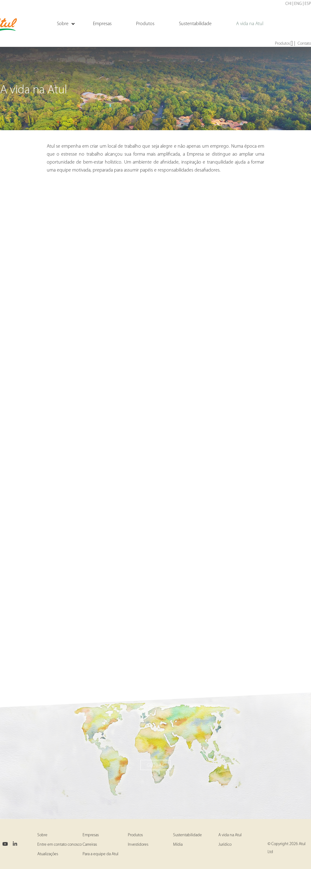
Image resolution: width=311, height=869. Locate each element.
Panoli (156, 642)
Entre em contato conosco (59, 844)
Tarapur (155, 506)
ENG (298, 4)
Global (155, 765)
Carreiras (90, 844)
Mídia (178, 844)
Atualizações (47, 854)
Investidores (138, 844)
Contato (304, 43)
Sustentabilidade (187, 835)
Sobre (42, 835)
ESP (308, 4)
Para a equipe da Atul (100, 854)
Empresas (91, 835)
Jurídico (224, 844)
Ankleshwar (155, 376)
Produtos (284, 44)
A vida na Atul (230, 835)
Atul (155, 238)
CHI (288, 4)
